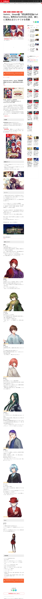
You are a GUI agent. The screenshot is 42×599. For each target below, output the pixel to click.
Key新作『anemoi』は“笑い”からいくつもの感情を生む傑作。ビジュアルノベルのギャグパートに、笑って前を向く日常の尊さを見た (36, 164)
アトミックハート (37, 80)
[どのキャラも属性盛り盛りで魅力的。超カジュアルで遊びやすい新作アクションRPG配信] (36, 101)
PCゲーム (19, 1)
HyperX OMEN (30, 91)
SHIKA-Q (30, 102)
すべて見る (37, 25)
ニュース (31, 1)
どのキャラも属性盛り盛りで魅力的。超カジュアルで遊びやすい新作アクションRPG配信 (36, 106)
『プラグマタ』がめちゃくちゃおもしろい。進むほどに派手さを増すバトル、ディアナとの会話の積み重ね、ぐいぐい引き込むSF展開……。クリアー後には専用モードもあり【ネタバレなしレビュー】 (36, 153)
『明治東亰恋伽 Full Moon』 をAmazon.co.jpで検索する (13, 74)
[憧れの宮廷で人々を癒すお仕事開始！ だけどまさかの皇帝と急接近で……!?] (36, 68)
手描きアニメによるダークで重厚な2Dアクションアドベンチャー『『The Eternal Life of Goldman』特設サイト (29, 128)
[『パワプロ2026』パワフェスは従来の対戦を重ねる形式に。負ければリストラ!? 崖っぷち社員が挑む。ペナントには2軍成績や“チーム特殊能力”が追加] (37, 30)
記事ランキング (30, 25)
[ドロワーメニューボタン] (1, 1)
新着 (11, 1)
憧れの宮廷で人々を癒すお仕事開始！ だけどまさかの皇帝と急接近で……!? (36, 73)
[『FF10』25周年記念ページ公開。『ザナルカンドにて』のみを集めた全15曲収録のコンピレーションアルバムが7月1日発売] (37, 49)
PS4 (28, 61)
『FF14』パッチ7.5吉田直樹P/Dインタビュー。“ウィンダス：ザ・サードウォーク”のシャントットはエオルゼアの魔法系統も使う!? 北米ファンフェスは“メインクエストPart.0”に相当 (36, 142)
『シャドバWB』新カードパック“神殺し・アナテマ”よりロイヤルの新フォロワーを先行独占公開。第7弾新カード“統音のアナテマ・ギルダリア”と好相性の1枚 (32, 45)
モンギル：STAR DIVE (37, 102)
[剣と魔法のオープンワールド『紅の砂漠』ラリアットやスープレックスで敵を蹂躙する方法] (29, 112)
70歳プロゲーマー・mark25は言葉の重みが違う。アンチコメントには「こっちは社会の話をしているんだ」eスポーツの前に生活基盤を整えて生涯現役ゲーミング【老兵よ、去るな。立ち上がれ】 (29, 142)
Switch (15, 1)
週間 (34, 27)
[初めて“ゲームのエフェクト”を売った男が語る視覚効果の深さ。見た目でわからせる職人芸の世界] (29, 101)
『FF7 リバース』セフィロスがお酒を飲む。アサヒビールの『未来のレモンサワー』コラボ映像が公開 (32, 35)
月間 (36, 27)
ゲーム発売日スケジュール (31, 57)
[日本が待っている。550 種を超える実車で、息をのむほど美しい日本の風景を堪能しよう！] (36, 90)
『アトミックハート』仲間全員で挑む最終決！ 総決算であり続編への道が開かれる (36, 84)
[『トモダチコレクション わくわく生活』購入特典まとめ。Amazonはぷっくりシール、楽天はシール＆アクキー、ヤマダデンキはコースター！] (29, 148)
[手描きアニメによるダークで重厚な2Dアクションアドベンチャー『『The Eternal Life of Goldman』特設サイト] (29, 123)
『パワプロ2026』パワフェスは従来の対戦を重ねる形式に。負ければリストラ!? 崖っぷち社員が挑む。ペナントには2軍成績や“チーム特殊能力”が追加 (32, 31)
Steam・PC (31, 61)
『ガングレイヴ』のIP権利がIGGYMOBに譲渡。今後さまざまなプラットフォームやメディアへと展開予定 (32, 40)
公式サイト (6, 577)
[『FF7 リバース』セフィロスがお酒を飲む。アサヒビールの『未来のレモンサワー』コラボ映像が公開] (37, 35)
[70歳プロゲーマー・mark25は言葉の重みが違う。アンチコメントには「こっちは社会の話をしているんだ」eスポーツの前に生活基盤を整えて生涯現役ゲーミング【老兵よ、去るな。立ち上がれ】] (29, 137)
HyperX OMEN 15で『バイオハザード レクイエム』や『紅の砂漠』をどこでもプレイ (29, 95)
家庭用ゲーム (15, 3)
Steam (26, 3)
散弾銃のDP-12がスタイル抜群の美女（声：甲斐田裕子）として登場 (29, 83)
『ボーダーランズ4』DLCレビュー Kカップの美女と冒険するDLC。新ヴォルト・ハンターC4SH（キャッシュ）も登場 (36, 117)
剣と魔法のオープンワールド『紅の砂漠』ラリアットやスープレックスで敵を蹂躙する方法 (29, 117)
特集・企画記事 (37, 1)
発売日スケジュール (23, 1)
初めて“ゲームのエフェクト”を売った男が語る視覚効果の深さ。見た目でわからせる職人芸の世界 (29, 106)
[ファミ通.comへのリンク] (6, 1)
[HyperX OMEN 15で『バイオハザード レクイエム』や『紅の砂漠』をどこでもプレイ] (29, 90)
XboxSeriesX (35, 61)
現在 (28, 27)
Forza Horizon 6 (37, 91)
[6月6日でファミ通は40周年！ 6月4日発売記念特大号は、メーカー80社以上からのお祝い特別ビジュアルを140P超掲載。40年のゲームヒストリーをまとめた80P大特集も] (29, 159)
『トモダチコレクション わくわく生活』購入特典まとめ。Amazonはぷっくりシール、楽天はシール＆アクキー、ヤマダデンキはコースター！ (29, 153)
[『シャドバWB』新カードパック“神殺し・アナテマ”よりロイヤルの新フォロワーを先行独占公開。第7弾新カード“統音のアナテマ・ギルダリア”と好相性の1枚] (37, 44)
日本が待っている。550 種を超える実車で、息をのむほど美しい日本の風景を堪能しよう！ (36, 95)
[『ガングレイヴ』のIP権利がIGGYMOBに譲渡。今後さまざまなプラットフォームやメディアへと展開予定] (37, 40)
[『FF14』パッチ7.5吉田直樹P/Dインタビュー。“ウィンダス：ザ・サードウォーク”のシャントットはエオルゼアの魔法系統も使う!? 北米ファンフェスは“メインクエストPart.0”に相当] (36, 137)
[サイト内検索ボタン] (40, 1)
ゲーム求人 (28, 1)
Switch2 (13, 1)
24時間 (31, 27)
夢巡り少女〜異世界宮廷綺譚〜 (37, 69)
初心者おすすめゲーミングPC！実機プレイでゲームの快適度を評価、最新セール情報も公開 (29, 73)
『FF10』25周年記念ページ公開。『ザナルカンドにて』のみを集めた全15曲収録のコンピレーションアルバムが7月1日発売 (32, 50)
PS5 (17, 1)
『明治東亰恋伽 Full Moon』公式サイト (14, 593)
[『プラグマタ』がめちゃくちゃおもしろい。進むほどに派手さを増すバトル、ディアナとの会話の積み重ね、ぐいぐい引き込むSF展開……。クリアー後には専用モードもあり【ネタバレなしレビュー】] (36, 148)
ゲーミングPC (30, 69)
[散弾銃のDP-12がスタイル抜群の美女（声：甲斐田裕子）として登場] (29, 79)
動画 (33, 1)
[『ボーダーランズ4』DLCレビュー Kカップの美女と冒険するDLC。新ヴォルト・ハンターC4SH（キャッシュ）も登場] (36, 112)
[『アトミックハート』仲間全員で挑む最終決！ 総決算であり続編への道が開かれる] (36, 79)
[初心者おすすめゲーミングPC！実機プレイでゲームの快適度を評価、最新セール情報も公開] (29, 68)
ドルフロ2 (30, 80)
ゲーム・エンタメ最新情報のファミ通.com (5, 3)
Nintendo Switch (20, 3)
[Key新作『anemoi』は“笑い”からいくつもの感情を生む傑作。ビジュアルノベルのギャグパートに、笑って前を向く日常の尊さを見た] (36, 159)
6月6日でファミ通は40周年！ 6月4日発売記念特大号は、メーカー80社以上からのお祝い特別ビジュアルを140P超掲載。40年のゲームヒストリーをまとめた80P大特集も (29, 164)
